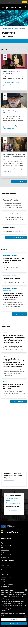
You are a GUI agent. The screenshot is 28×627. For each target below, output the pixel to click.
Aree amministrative (6, 549)
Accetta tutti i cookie (14, 623)
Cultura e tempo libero (6, 571)
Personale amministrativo (7, 558)
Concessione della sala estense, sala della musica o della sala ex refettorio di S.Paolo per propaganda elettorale (13, 296)
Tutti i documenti (18, 401)
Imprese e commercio (6, 576)
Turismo (3, 583)
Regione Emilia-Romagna (6, 2)
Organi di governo (5, 546)
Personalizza (13, 619)
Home (4, 28)
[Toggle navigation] (3, 7)
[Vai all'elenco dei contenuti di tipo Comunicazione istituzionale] (10, 126)
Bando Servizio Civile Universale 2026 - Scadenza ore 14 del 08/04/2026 (13, 386)
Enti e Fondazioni (5, 553)
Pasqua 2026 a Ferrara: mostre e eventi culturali (12, 72)
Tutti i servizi (20, 314)
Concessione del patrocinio (11, 278)
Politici (2, 556)
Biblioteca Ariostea (9, 227)
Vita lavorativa (4, 573)
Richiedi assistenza (11, 504)
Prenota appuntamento (13, 507)
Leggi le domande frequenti (13, 502)
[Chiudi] (26, 590)
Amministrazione (6, 542)
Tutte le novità (19, 182)
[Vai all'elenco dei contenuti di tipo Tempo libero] (7, 85)
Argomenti (10, 28)
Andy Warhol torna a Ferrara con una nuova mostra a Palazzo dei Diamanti (14, 155)
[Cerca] (26, 7)
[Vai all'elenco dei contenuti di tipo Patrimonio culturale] (8, 82)
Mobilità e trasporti (5, 585)
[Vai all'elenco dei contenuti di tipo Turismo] (18, 82)
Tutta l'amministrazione (16, 237)
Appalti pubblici (4, 578)
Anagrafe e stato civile (6, 569)
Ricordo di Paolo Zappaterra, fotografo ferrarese (11, 112)
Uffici (2, 551)
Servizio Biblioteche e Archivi (12, 214)
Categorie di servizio (7, 564)
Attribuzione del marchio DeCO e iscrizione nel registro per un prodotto (13, 260)
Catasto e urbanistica (6, 581)
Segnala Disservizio (11, 514)
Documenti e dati (5, 561)
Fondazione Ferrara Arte (11, 200)
